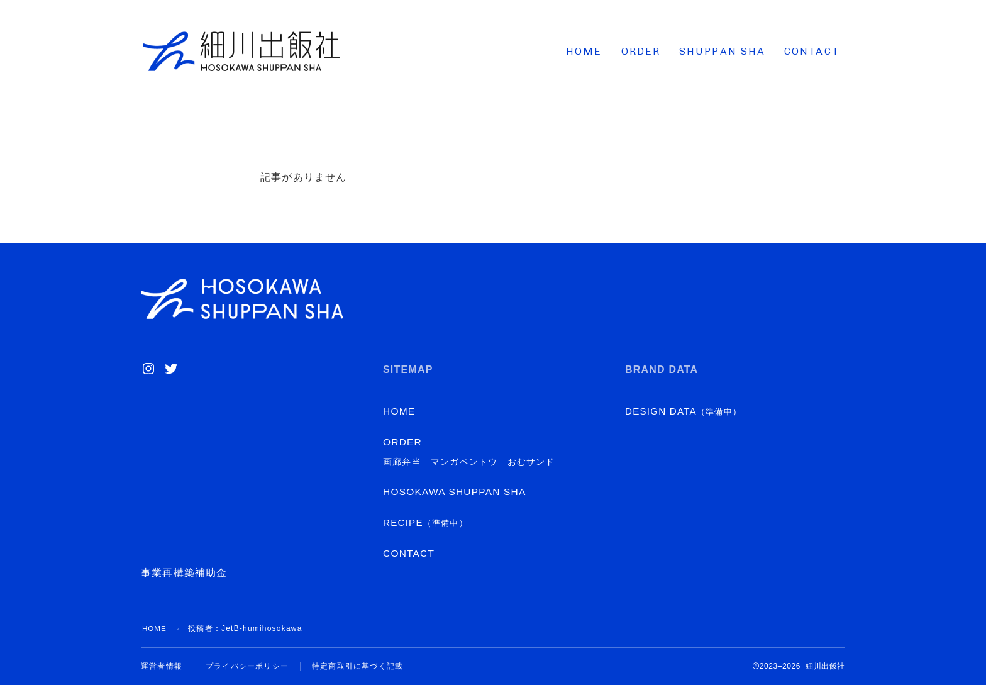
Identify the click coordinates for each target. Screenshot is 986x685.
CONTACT (811, 51)
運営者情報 (161, 666)
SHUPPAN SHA (722, 51)
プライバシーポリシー (247, 666)
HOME (584, 51)
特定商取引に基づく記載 (357, 666)
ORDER (641, 51)
